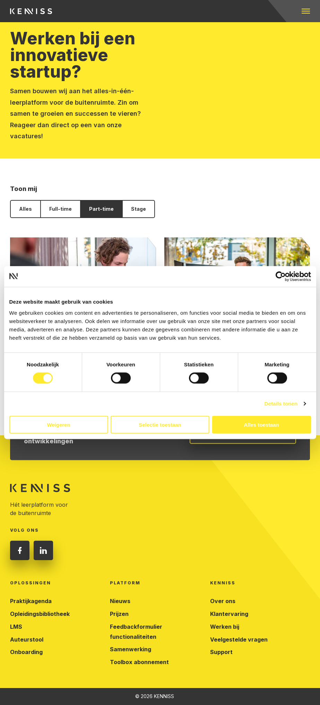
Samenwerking (130, 649)
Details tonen (281, 404)
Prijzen (119, 613)
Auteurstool (26, 639)
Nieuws (120, 601)
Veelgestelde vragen (239, 639)
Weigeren (58, 424)
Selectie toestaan (160, 424)
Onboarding (26, 652)
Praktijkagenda (31, 601)
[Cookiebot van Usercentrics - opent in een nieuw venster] (280, 276)
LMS (16, 626)
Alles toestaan (261, 424)
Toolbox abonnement (139, 662)
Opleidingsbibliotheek (40, 613)
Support (221, 652)
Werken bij (224, 626)
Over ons (222, 601)
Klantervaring (229, 613)
